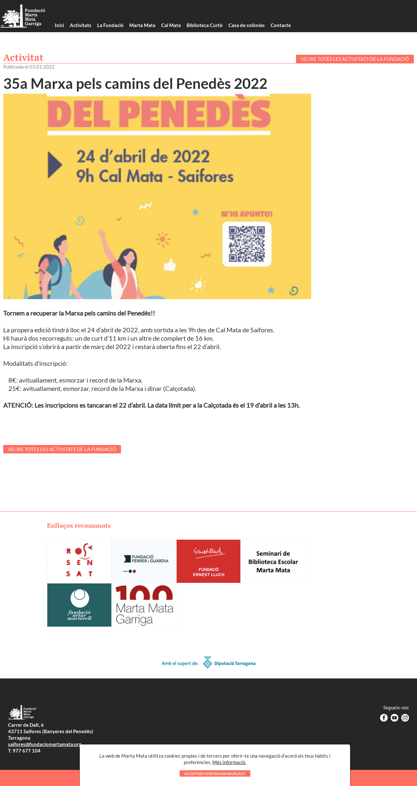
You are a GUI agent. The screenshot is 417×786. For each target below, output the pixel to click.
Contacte (281, 25)
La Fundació (110, 25)
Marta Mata (142, 25)
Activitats (80, 25)
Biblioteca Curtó (205, 25)
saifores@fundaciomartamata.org (44, 744)
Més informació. (229, 775)
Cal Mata (171, 25)
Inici (59, 25)
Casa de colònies (246, 25)
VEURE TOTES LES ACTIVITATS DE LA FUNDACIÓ (355, 59)
